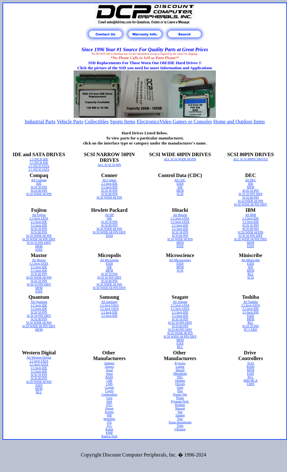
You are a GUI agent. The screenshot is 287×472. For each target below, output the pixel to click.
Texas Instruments (180, 422)
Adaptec (109, 363)
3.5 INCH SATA (38, 169)
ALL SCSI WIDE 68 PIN (180, 159)
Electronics (148, 121)
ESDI (179, 183)
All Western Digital (39, 357)
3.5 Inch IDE (109, 187)
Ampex (109, 366)
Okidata (180, 380)
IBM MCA (251, 380)
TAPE (250, 384)
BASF (109, 377)
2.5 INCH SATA (38, 166)
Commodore (109, 394)
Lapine (180, 366)
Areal (109, 370)
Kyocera (180, 363)
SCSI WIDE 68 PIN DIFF (250, 204)
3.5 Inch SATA (180, 222)
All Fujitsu (39, 215)
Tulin (180, 425)
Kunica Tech (109, 436)
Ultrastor (180, 429)
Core (109, 398)
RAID (250, 366)
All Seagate (180, 301)
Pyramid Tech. (180, 401)
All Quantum (39, 301)
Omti (180, 387)
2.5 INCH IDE (39, 159)
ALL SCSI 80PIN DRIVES (250, 159)
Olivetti (180, 384)
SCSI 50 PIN (39, 187)
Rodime (180, 405)
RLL (250, 274)
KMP (109, 432)
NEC (180, 377)
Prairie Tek (180, 394)
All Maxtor (39, 260)
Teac (180, 418)
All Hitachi (180, 215)
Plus (180, 391)
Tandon (180, 415)
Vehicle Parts (70, 121)
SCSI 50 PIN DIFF (250, 194)
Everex (109, 412)
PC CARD (250, 329)
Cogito (109, 391)
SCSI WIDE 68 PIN (39, 194)
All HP (109, 215)
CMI (109, 380)
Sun (180, 412)
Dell (109, 401)
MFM (180, 190)
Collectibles (96, 121)
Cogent (109, 387)
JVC (109, 425)
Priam (180, 398)
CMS (109, 384)
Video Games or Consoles (185, 121)
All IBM (250, 215)
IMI (109, 415)
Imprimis (109, 418)
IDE (39, 183)
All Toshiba (250, 301)
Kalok (109, 429)
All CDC (180, 180)
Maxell (179, 370)
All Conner (109, 180)
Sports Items (122, 121)
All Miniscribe (250, 260)
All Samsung (109, 301)
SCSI (180, 194)
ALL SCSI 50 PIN (109, 165)
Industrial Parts (40, 121)
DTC (109, 405)
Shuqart (180, 408)
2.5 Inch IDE (109, 183)
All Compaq (38, 180)
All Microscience (180, 260)
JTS (109, 422)
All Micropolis (109, 260)
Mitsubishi (180, 373)
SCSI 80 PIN (39, 190)
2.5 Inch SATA (38, 218)
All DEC (250, 180)
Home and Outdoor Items (239, 121)
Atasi (109, 373)
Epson (109, 408)
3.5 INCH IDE (39, 162)
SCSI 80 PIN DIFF (180, 329)
